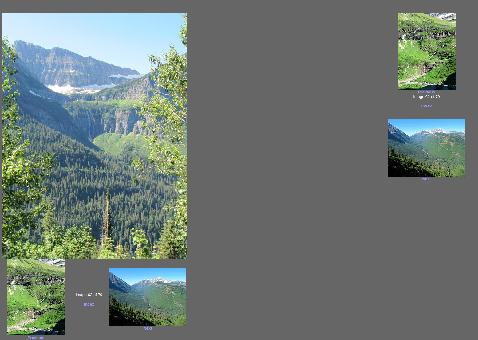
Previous (35, 337)
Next (147, 328)
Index (89, 304)
